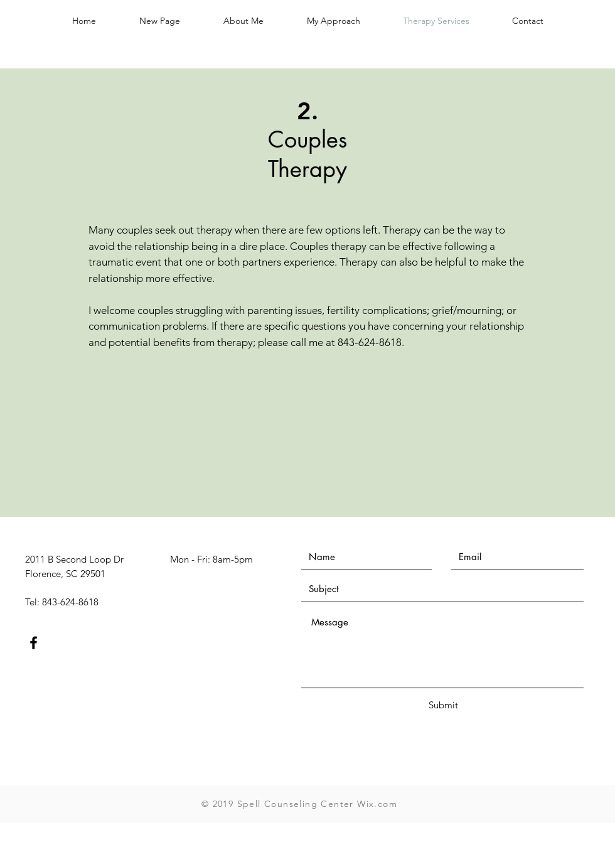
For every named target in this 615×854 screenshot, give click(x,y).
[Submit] (443, 704)
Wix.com (377, 803)
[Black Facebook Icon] (33, 642)
